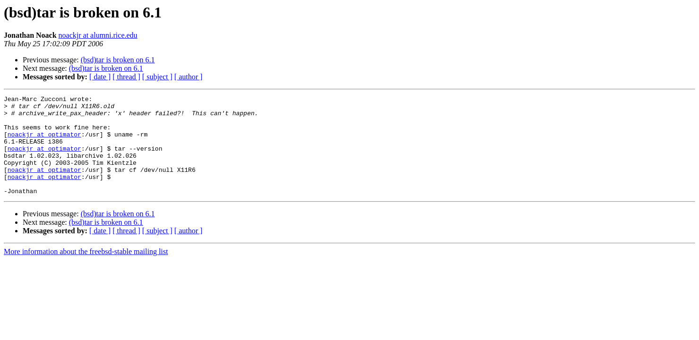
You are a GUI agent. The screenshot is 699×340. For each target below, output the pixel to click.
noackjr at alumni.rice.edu (98, 35)
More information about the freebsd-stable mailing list (86, 271)
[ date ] (100, 77)
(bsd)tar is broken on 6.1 (118, 60)
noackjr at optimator (44, 142)
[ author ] (188, 77)
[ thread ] (126, 77)
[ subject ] (157, 77)
